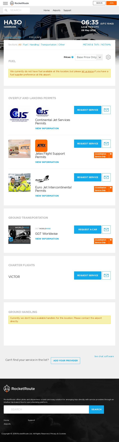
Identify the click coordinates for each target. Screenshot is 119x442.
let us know (88, 71)
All (19, 44)
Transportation (48, 44)
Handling (34, 44)
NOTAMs (106, 44)
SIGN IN (99, 3)
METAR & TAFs (91, 44)
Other (61, 44)
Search (96, 408)
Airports (40, 10)
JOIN (111, 3)
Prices (68, 57)
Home (30, 10)
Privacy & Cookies (58, 432)
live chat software (104, 356)
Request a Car (86, 229)
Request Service (86, 109)
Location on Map (14, 37)
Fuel (25, 44)
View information (47, 128)
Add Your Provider (65, 359)
